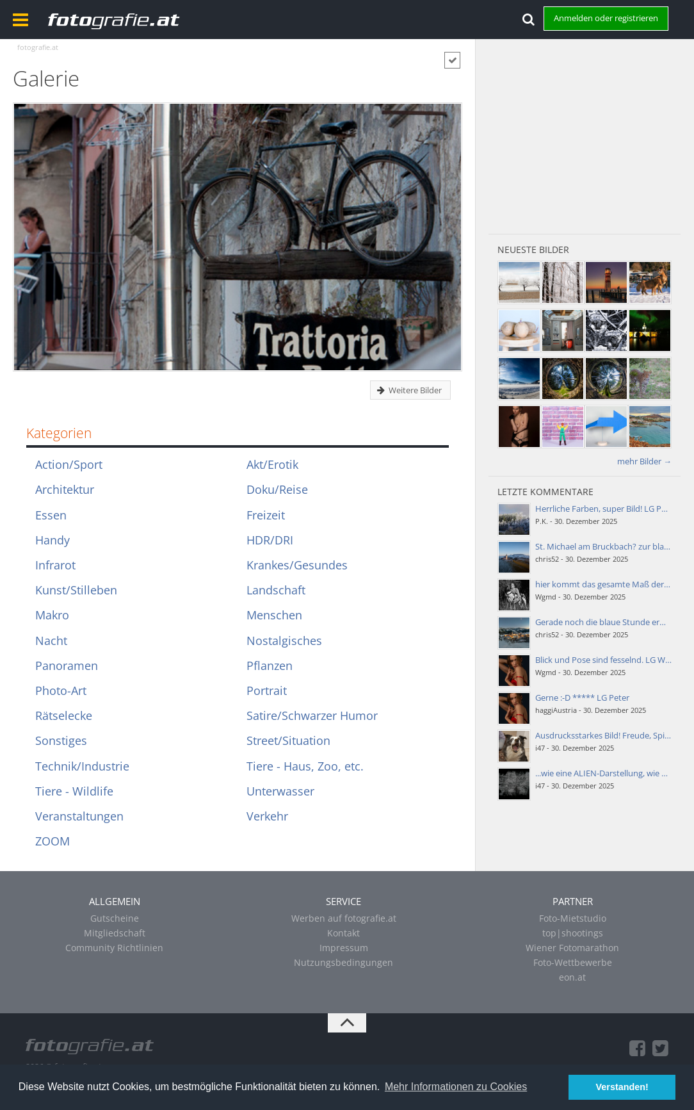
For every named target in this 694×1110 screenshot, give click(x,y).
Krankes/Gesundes (297, 565)
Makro (52, 615)
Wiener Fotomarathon (572, 948)
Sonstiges (61, 740)
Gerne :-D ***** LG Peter (582, 697)
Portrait (266, 690)
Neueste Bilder (533, 249)
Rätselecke (63, 715)
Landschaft (275, 590)
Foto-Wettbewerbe (572, 962)
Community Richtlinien (114, 948)
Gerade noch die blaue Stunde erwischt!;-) (614, 622)
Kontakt (343, 933)
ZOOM (52, 841)
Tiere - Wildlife (74, 791)
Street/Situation (288, 740)
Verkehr (267, 816)
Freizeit (265, 515)
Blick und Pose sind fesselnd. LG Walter (608, 659)
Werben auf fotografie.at (343, 918)
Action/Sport (68, 464)
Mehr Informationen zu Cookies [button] (456, 1086)
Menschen (274, 615)
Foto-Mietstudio (572, 918)
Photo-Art (60, 690)
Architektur (64, 489)
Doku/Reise (277, 489)
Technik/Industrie (82, 766)
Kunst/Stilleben (76, 590)
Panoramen (66, 665)
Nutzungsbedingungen (343, 962)
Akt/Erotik (272, 464)
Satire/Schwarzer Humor (312, 715)
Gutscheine (114, 918)
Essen (51, 515)
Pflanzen (269, 665)
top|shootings (572, 933)
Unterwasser (280, 791)
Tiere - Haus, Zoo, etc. (305, 766)
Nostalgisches (284, 640)
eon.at (572, 977)
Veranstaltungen (79, 816)
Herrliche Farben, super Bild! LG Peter (606, 508)
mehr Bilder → (644, 461)
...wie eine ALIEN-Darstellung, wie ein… (607, 773)
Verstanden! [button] (622, 1087)
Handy (52, 540)
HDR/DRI (269, 540)
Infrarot (55, 565)
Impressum (343, 948)
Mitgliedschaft (114, 933)
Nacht (51, 640)
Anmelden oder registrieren (606, 18)
